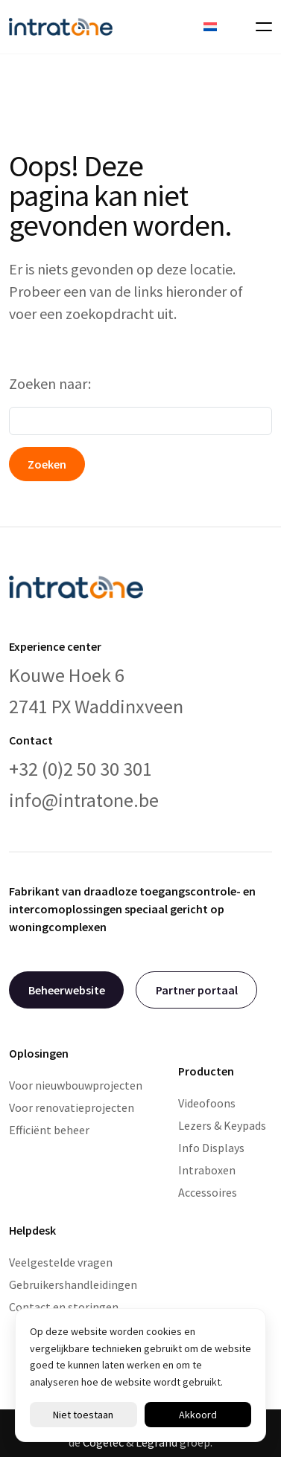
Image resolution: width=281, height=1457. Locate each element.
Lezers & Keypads (222, 1125)
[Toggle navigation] (259, 26)
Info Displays (211, 1147)
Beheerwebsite (66, 989)
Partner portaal (197, 989)
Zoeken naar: (50, 383)
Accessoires (207, 1192)
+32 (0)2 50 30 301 (80, 768)
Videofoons (207, 1103)
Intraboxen (207, 1169)
